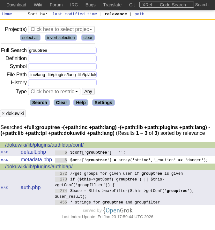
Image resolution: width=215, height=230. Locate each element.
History (19, 83)
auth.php (31, 188)
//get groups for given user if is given (119, 174)
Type (21, 92)
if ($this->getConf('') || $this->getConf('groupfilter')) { (110, 182)
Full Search (14, 51)
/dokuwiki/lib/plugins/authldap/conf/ (44, 146)
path (140, 15)
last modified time (75, 15)
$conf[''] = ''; (90, 153)
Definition (16, 59)
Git (132, 4)
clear (88, 38)
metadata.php (36, 160)
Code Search (173, 4)
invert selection (61, 38)
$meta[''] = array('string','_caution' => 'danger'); (131, 161)
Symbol (18, 67)
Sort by (37, 15)
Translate (112, 4)
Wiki (38, 4)
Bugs (90, 4)
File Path (17, 75)
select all (30, 38)
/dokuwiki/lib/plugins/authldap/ (39, 167)
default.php (33, 153)
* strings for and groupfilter (107, 203)
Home (7, 15)
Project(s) (15, 30)
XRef (147, 4)
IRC (74, 4)
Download (16, 4)
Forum (56, 4)
